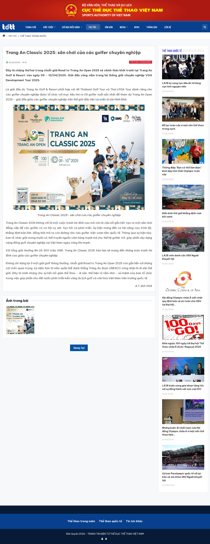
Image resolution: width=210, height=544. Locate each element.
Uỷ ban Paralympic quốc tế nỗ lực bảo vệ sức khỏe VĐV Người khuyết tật (182, 477)
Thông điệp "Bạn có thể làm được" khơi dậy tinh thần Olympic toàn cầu (182, 171)
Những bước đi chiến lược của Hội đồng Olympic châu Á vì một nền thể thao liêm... (183, 431)
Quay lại (78, 347)
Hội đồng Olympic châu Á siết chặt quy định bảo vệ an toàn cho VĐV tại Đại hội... (182, 301)
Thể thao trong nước (140, 62)
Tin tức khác (134, 521)
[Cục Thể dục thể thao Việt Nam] (8, 27)
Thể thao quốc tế (110, 521)
